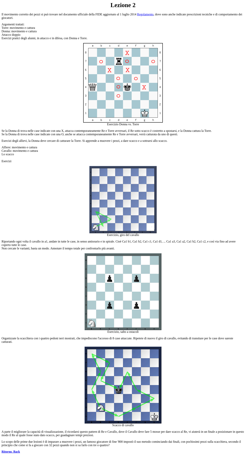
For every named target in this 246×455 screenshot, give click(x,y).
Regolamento (145, 14)
